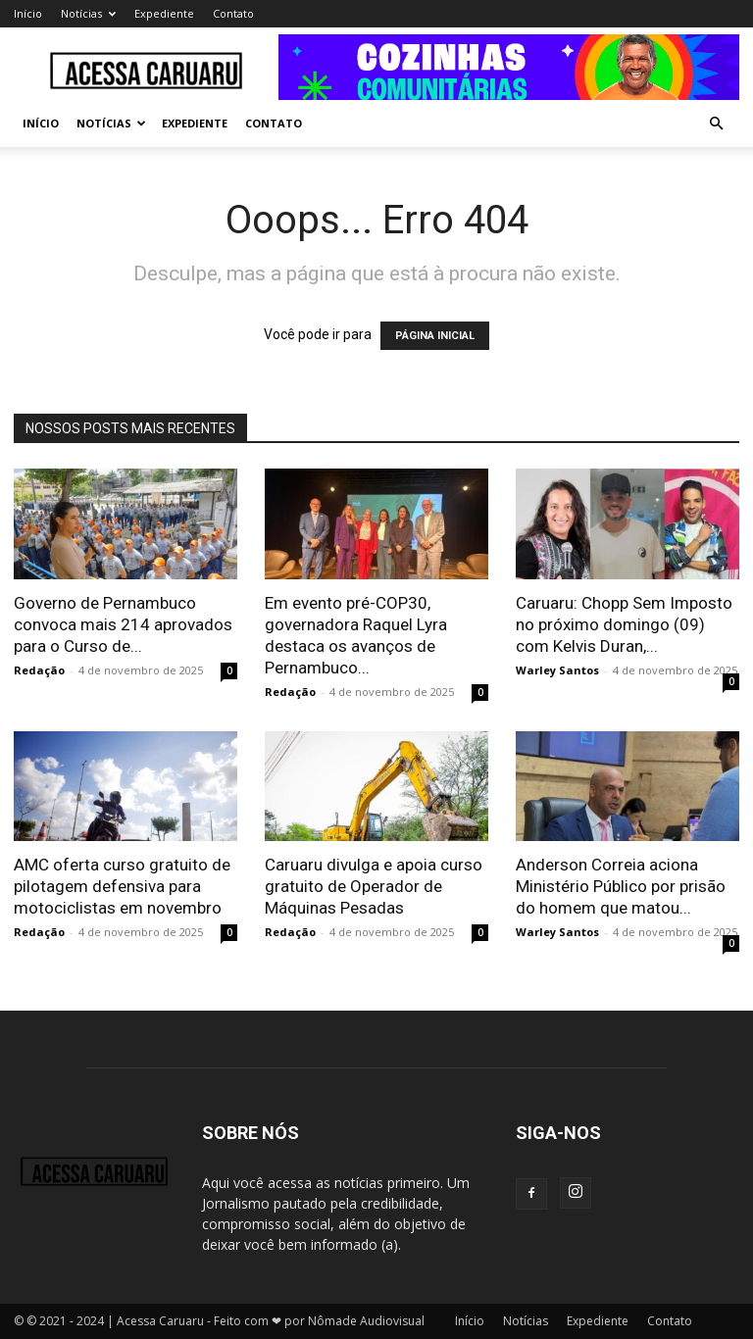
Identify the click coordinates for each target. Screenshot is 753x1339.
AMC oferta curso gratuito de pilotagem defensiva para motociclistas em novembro (122, 886)
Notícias (88, 13)
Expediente (164, 13)
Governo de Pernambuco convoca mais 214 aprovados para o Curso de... (123, 624)
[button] (715, 124)
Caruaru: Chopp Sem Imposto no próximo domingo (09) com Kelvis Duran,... (624, 624)
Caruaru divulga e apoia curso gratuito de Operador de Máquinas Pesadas (373, 886)
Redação (39, 670)
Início (28, 13)
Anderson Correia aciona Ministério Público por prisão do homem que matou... (621, 886)
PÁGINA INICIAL (435, 335)
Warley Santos (557, 670)
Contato (233, 13)
